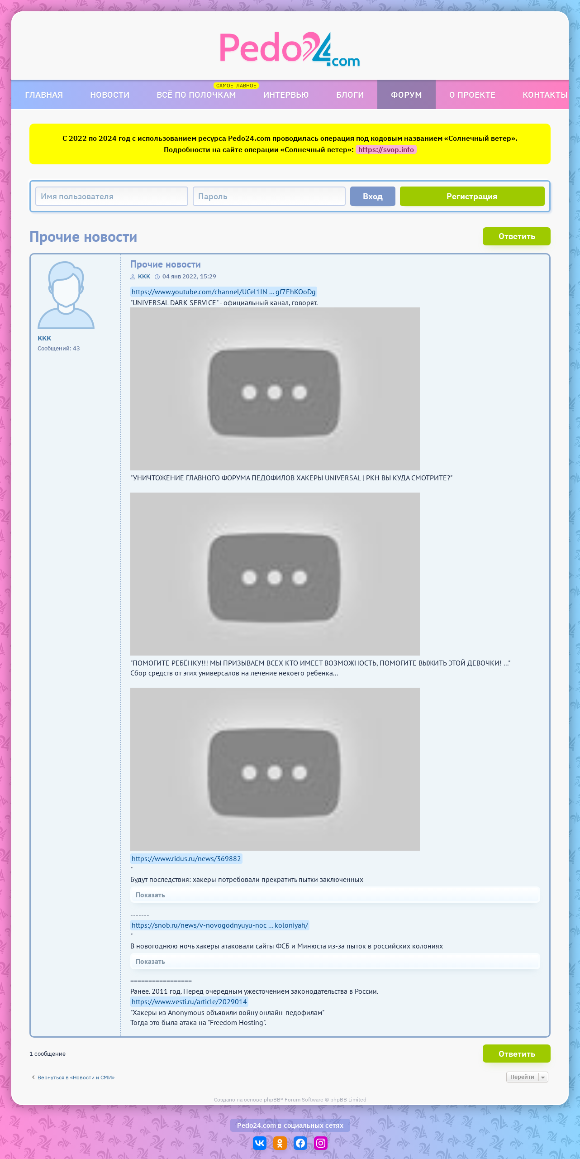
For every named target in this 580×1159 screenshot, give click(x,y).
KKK (144, 276)
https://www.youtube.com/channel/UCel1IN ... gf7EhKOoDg (224, 291)
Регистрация (472, 196)
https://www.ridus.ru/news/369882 (186, 858)
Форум (406, 94)
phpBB (272, 1099)
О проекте (472, 94)
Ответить (517, 236)
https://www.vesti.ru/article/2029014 (189, 1001)
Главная (44, 94)
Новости (109, 94)
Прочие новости (165, 264)
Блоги (350, 94)
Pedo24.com (256, 1125)
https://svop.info (386, 149)
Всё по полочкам (196, 94)
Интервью (286, 94)
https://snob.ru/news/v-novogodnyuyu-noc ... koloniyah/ (220, 924)
